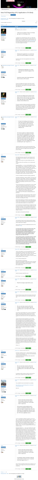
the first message (32, 40)
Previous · (2, 24)
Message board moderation (4, 19)
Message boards (3, 18)
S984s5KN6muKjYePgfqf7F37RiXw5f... (8, 65)
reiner (2, 249)
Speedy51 (2, 50)
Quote (30, 89)
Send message (3, 98)
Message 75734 (17, 350)
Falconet (2, 217)
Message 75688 (17, 217)
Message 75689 (17, 249)
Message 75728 (17, 302)
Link (1, 28)
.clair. (2, 350)
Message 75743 (17, 445)
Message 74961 (17, 50)
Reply (27, 89)
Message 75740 (17, 362)
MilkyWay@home (5, 9)
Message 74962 (17, 65)
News (7, 18)
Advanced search (3, 16)
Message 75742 (17, 395)
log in (11, 22)
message (20, 225)
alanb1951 (2, 302)
